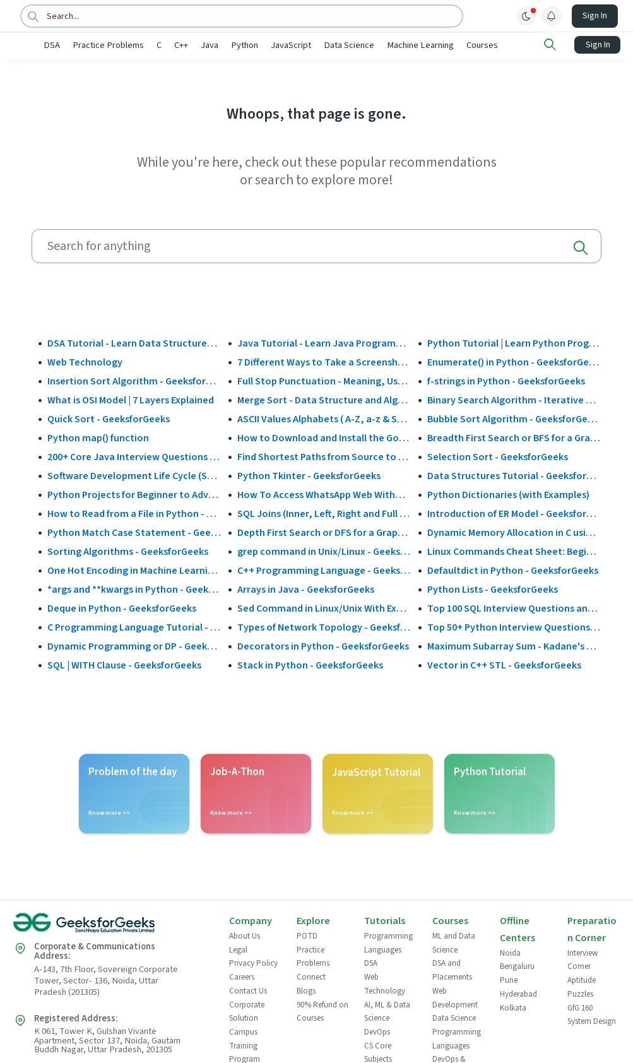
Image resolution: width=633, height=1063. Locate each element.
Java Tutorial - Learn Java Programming (324, 342)
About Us (244, 935)
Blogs (306, 989)
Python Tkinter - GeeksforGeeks (309, 475)
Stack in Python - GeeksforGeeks (310, 664)
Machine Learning (461, 45)
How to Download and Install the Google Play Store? (324, 437)
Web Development (455, 996)
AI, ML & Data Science (387, 1010)
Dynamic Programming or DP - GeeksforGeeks (134, 645)
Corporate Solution (246, 1010)
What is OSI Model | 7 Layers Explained (130, 399)
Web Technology (84, 361)
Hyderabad (518, 993)
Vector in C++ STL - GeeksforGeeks (504, 664)
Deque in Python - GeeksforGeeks (121, 607)
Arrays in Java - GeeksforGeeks (305, 588)
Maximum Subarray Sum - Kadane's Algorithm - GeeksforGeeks (514, 645)
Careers (241, 976)
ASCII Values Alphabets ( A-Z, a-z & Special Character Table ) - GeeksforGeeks (324, 418)
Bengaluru (517, 965)
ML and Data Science (453, 941)
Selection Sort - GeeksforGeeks (497, 456)
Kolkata (513, 1007)
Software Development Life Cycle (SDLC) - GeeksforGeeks (134, 475)
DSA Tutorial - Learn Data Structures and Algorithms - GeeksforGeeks (134, 342)
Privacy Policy (253, 962)
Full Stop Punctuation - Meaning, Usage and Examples (324, 380)
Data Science (390, 45)
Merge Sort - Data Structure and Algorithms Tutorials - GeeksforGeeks (324, 399)
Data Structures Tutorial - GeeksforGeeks (514, 475)
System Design (591, 1020)
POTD (307, 935)
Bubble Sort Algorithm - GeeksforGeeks (514, 418)
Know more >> (109, 812)
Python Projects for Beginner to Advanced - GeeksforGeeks (134, 494)
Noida (510, 952)
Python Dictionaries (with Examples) (508, 494)
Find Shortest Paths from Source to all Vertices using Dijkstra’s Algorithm (324, 456)
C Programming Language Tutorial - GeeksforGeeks (134, 626)
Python (285, 45)
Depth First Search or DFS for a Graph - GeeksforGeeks (324, 531)
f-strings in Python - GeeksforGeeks (506, 380)
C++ (222, 45)
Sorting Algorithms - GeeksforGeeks (127, 550)
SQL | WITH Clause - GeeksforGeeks (124, 664)
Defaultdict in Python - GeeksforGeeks (512, 569)
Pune (509, 979)
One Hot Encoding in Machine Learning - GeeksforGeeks (134, 569)
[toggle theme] (526, 16)
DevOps (377, 1030)
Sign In (595, 15)
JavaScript (332, 45)
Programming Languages (388, 941)
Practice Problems (149, 45)
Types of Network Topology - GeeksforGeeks (324, 626)
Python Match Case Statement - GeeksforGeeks (134, 531)
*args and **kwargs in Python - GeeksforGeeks (134, 588)
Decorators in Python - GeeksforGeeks (323, 645)
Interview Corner (582, 958)
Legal (238, 948)
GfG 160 (580, 1007)
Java (250, 45)
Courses (523, 45)
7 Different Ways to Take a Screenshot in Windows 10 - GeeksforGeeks (324, 361)
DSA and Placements (452, 969)
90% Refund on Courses (322, 1010)
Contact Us (248, 989)
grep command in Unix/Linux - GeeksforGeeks (324, 550)
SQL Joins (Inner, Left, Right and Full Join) (324, 513)
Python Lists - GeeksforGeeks (492, 588)
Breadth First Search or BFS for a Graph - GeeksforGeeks (514, 437)
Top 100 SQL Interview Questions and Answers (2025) (514, 607)
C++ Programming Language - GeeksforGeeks (324, 569)
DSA (93, 45)
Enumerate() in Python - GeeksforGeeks (514, 361)
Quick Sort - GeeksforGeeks (108, 418)
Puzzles (580, 993)
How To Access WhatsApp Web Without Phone (324, 494)
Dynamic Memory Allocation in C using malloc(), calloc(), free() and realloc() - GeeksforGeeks (514, 531)
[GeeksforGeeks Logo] (110, 926)
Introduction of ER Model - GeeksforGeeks (514, 513)
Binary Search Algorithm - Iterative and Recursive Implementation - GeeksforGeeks (514, 399)
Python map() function (98, 437)
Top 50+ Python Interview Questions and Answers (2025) (514, 626)
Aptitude (581, 979)
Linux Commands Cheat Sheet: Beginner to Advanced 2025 (514, 550)
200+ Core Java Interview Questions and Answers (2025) (134, 456)
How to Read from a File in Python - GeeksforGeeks (134, 513)
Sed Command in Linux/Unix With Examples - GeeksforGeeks (324, 607)
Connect (311, 976)
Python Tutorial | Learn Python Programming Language (514, 342)
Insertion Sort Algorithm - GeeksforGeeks (134, 380)
